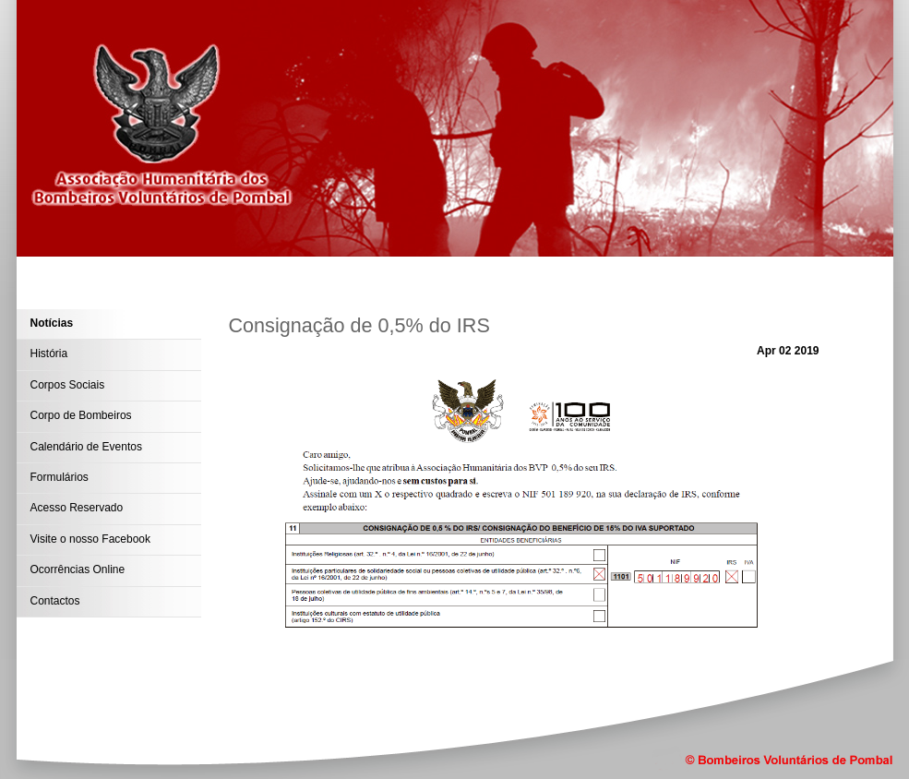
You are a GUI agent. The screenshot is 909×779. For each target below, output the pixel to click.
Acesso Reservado (77, 507)
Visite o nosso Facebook (90, 539)
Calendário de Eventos (86, 446)
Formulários (59, 477)
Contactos (55, 600)
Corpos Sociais (67, 384)
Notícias (52, 323)
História (49, 353)
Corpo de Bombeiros (81, 415)
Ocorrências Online (78, 569)
